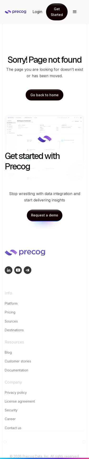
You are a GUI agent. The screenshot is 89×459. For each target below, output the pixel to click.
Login (37, 11)
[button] (75, 12)
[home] (19, 12)
